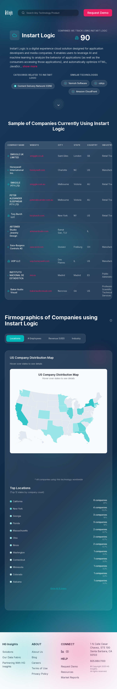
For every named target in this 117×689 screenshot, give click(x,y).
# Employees (34, 338)
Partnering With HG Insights (13, 664)
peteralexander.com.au (41, 200)
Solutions (7, 651)
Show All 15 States (58, 588)
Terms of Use (40, 668)
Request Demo (97, 13)
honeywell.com (37, 170)
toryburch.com (37, 215)
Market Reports (70, 677)
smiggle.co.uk (37, 156)
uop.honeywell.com (39, 261)
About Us (37, 651)
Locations (15, 338)
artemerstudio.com (39, 231)
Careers (36, 662)
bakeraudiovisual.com (41, 291)
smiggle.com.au (37, 184)
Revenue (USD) (57, 338)
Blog (34, 657)
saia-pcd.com (36, 247)
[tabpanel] (58, 480)
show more (30, 66)
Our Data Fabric (11, 657)
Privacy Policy (40, 673)
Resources (67, 671)
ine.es (33, 275)
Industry (76, 338)
